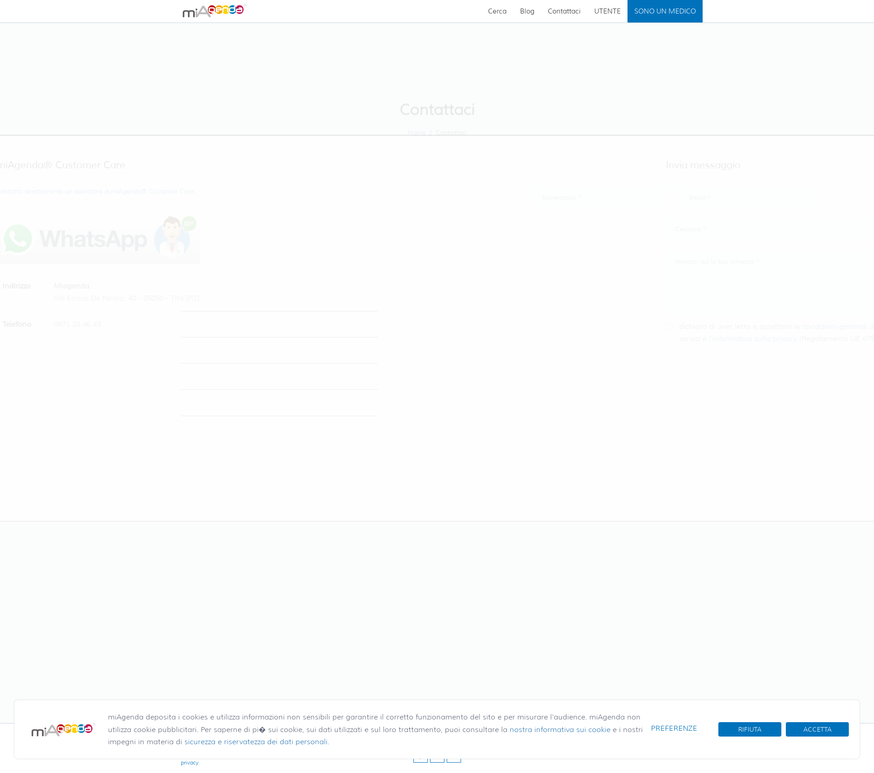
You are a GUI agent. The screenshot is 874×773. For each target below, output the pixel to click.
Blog (527, 11)
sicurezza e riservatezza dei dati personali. (256, 741)
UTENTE (607, 11)
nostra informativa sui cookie (560, 729)
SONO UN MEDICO (665, 11)
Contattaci (564, 11)
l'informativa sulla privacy (777, 338)
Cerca (497, 11)
